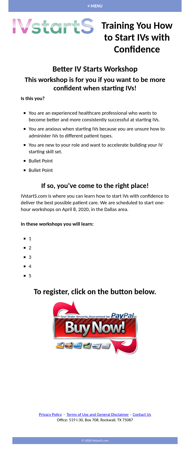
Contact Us (142, 414)
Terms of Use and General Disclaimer (98, 414)
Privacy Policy (50, 414)
